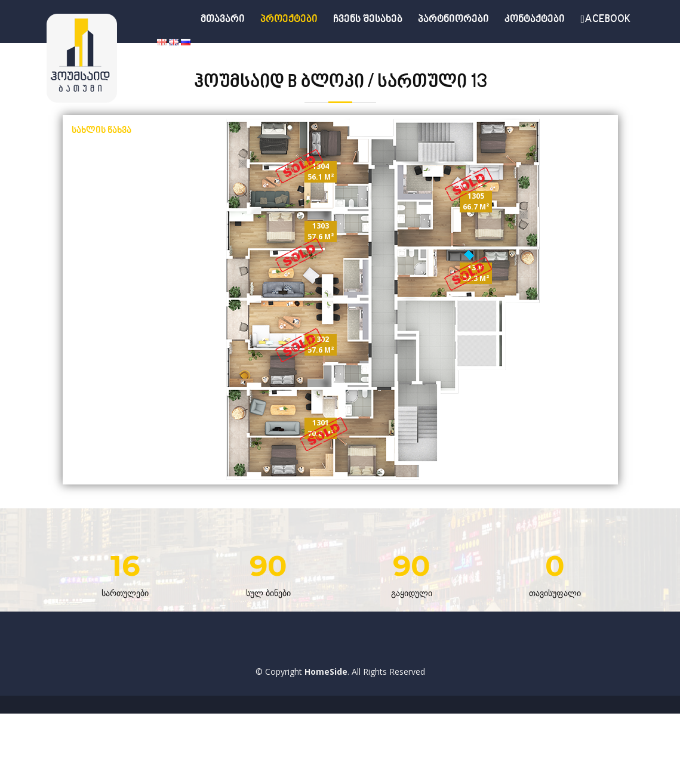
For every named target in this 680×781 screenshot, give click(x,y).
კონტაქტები (534, 19)
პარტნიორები (453, 19)
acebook (605, 19)
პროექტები (289, 19)
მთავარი (223, 19)
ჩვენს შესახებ (367, 19)
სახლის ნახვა (101, 131)
